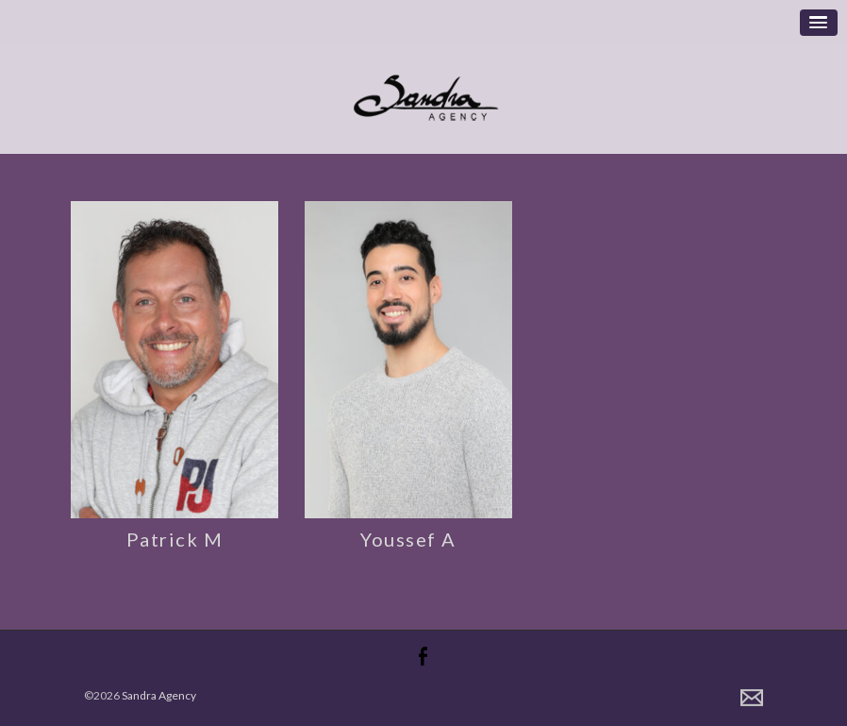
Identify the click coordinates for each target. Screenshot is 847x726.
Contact (751, 697)
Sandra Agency (159, 695)
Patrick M (175, 539)
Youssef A (408, 539)
